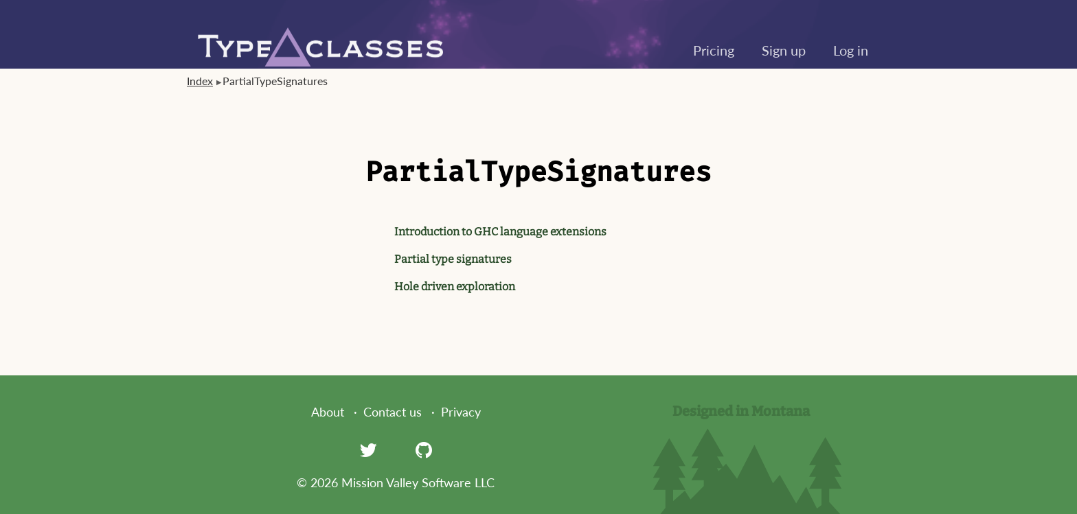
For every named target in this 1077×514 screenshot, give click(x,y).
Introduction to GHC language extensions (500, 231)
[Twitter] (368, 449)
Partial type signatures (453, 259)
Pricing (713, 50)
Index (200, 80)
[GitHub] (424, 449)
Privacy (461, 411)
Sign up (784, 50)
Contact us (392, 411)
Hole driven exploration (454, 286)
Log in (850, 50)
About (327, 411)
